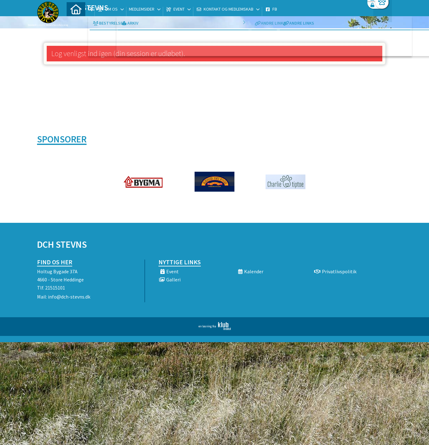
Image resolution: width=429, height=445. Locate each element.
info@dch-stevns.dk (69, 297)
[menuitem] (76, 21)
